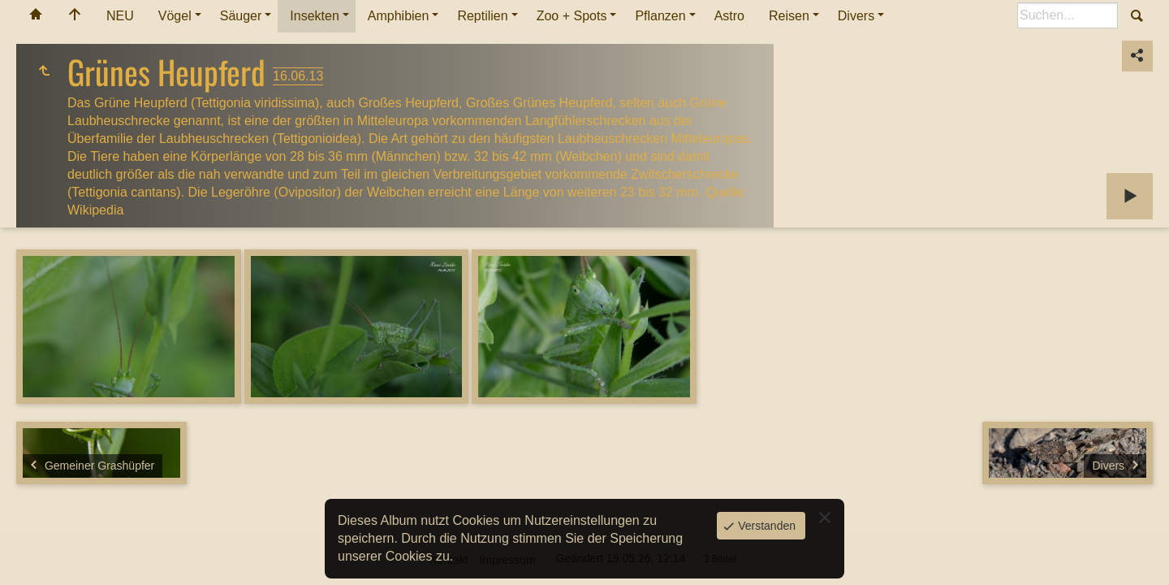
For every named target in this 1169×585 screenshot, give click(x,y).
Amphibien (398, 16)
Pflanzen (660, 16)
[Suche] (1067, 15)
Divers (856, 16)
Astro (729, 16)
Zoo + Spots (572, 16)
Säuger (241, 16)
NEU (120, 16)
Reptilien (482, 16)
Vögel (175, 16)
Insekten (314, 16)
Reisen (789, 16)
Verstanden (765, 525)
